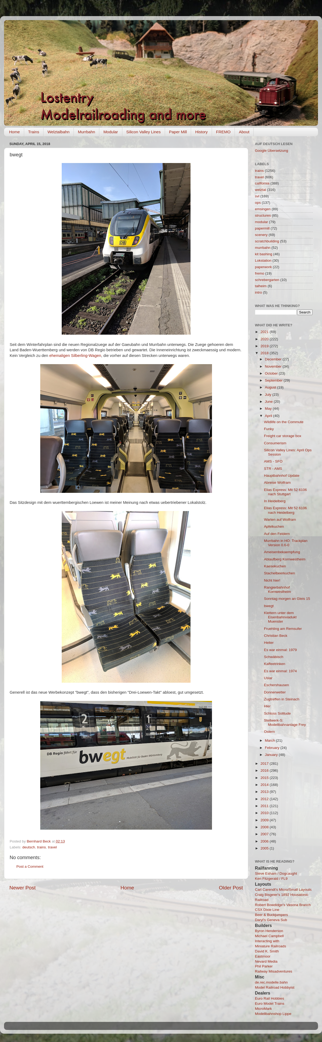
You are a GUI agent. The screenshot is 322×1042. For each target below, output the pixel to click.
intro (258, 292)
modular (261, 222)
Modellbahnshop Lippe (273, 1014)
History (201, 132)
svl (257, 196)
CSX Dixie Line (267, 910)
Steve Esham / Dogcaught (276, 873)
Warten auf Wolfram (280, 520)
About (244, 132)
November (274, 366)
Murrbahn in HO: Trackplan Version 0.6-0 (286, 543)
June (269, 402)
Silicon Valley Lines (143, 132)
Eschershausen (276, 685)
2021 (265, 332)
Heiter (269, 643)
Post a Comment (29, 866)
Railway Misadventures (273, 971)
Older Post (231, 887)
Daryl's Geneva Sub (271, 920)
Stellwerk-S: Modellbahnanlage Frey (285, 722)
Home (14, 132)
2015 (265, 778)
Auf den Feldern (277, 534)
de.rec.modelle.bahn (271, 982)
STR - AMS (273, 469)
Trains (33, 132)
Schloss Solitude (277, 713)
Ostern (269, 732)
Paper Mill (178, 132)
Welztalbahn (58, 132)
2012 (265, 799)
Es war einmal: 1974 (280, 671)
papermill (262, 228)
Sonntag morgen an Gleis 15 (287, 599)
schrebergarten (267, 280)
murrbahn (262, 248)
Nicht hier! (272, 580)
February (272, 748)
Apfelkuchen (274, 526)
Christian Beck (275, 636)
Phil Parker (264, 966)
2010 (265, 813)
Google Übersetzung (271, 151)
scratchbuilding (267, 241)
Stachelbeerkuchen (279, 573)
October (272, 373)
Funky (269, 429)
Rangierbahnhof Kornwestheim (277, 589)
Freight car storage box (282, 436)
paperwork (263, 267)
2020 (265, 339)
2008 (265, 827)
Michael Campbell (269, 936)
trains (41, 847)
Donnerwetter (275, 692)
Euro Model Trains (269, 1004)
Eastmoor (262, 956)
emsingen (263, 209)
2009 (265, 820)
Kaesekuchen (275, 566)
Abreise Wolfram (277, 483)
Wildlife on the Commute (283, 422)
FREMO (223, 132)
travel (52, 847)
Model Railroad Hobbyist (274, 987)
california (262, 183)
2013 (265, 792)
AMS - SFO (273, 461)
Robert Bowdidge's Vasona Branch (283, 905)
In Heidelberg (275, 501)
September (274, 380)
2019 (265, 346)
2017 (265, 764)
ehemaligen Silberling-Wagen (75, 355)
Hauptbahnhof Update (281, 476)
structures (263, 215)
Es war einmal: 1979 (280, 650)
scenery (261, 235)
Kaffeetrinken (274, 664)
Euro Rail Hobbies (269, 998)
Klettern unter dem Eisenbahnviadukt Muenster (280, 617)
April (269, 416)
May (269, 409)
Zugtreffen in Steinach (281, 699)
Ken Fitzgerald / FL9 (271, 879)
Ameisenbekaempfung (282, 552)
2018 (265, 353)
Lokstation (263, 260)
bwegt (269, 606)
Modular (110, 132)
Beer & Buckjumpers (271, 915)
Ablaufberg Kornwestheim (285, 559)
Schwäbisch (273, 657)
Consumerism (275, 443)
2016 (265, 770)
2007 (265, 834)
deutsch (28, 847)
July (268, 395)
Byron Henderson (269, 931)
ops (258, 203)
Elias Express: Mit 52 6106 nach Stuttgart (285, 492)
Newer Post (22, 887)
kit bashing (263, 254)
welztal (260, 190)
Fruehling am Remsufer (283, 629)
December (274, 359)
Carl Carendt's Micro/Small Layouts (283, 890)
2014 (265, 785)
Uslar (268, 678)
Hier (267, 706)
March (270, 740)
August (271, 387)
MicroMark (263, 1009)
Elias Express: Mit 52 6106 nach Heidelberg (285, 510)
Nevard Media (266, 961)
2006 (265, 841)
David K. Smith (267, 951)
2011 (265, 806)
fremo (259, 273)
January (272, 755)
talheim (261, 286)
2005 (265, 848)
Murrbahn (86, 132)
